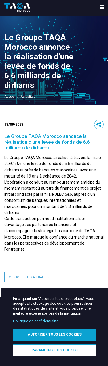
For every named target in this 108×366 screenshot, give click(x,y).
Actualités (27, 97)
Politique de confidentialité (35, 321)
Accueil (10, 97)
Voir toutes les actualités (29, 277)
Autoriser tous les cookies (55, 334)
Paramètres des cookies (55, 350)
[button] (99, 125)
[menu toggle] (102, 8)
